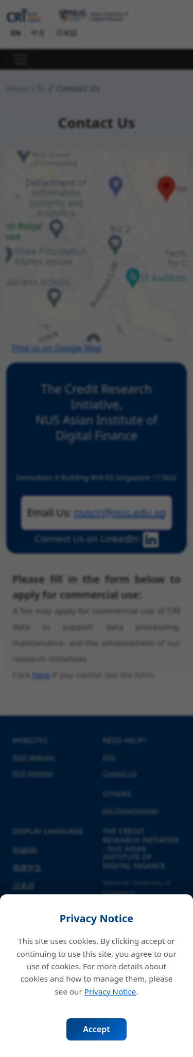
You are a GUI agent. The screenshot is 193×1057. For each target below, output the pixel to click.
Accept (96, 1029)
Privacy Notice (110, 991)
